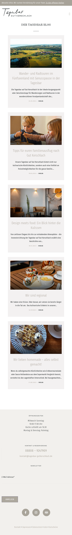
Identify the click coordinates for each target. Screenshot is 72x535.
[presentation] (36, 501)
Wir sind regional (36, 295)
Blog (41, 101)
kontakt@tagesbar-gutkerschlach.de (36, 464)
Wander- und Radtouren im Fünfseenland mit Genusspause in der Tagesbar (36, 78)
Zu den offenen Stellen (55, 3)
